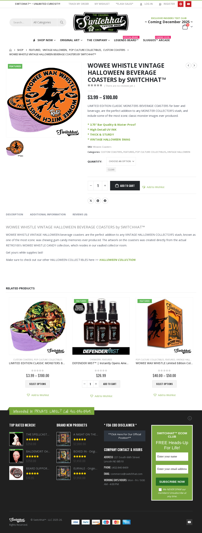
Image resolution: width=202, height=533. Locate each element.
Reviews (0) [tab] (80, 214)
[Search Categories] (44, 22)
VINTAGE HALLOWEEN (178, 151)
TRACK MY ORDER (78, 4)
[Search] (61, 22)
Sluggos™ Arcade (157, 39)
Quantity (94, 161)
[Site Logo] (101, 22)
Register (167, 4)
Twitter (91, 201)
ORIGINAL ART (70, 40)
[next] (194, 65)
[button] (153, 187)
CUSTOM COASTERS (111, 151)
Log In (146, 4)
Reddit (105, 201)
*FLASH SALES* (125, 4)
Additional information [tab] (48, 214)
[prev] (188, 65)
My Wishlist (102, 4)
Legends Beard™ (126, 39)
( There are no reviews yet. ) (119, 85)
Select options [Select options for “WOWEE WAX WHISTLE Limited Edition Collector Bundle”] (164, 384)
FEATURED (128, 151)
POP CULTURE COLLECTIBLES (150, 151)
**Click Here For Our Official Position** (124, 436)
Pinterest (98, 201)
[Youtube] (188, 4)
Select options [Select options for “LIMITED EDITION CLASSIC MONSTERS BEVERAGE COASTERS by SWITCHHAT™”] (37, 384)
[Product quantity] (98, 185)
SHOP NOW (42, 40)
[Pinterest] (180, 4)
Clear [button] (111, 169)
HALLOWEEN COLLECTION (117, 260)
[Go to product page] (37, 326)
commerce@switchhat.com (126, 474)
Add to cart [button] (109, 384)
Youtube (189, 522)
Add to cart (127, 186)
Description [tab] (14, 214)
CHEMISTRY (95, 359)
